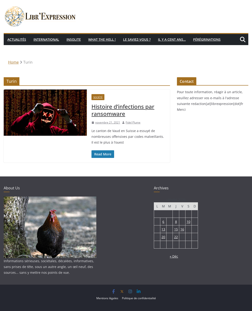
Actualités (16, 39)
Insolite (74, 39)
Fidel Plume (133, 122)
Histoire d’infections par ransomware (122, 110)
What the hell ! (102, 39)
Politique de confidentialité (139, 298)
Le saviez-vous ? (137, 39)
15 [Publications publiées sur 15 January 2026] (176, 229)
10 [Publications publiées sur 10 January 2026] (188, 221)
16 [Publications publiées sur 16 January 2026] (182, 229)
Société (98, 97)
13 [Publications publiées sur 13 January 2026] (163, 229)
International (46, 39)
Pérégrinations (207, 39)
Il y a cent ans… (172, 39)
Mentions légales (107, 298)
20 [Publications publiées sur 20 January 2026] (163, 237)
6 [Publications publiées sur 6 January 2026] (163, 221)
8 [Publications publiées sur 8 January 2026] (176, 221)
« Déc (174, 256)
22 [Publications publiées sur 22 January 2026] (176, 237)
